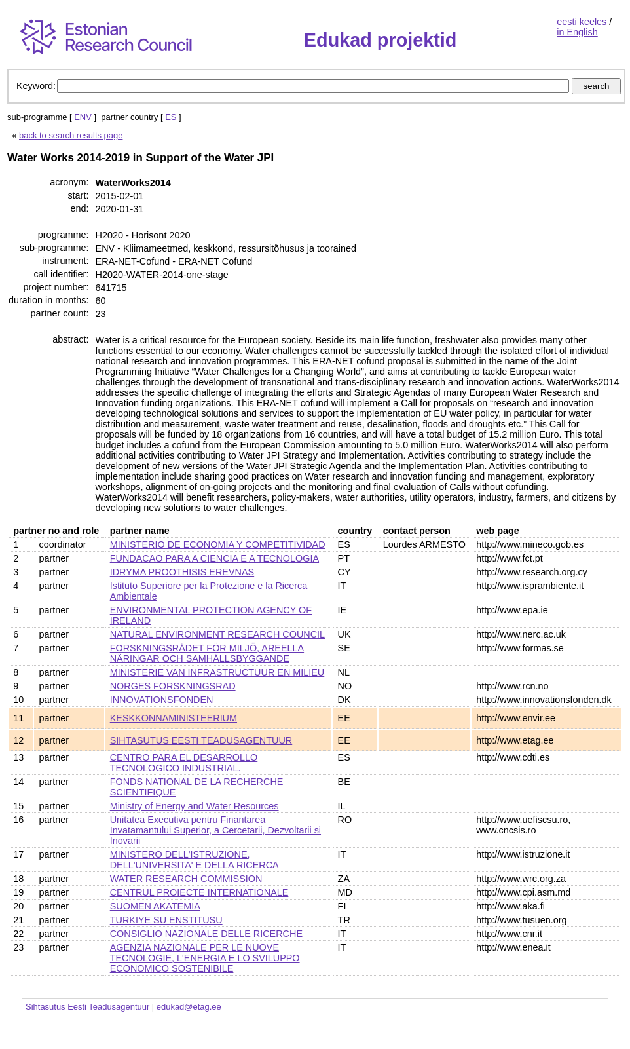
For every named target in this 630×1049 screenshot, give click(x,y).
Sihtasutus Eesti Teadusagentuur (87, 1007)
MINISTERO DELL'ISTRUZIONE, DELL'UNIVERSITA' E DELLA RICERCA (194, 859)
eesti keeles (581, 21)
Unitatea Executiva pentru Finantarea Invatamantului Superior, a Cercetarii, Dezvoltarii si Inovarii (215, 830)
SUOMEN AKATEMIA (155, 906)
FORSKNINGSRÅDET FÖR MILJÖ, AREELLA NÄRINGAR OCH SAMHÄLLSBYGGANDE (207, 653)
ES (170, 117)
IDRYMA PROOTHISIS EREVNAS (182, 572)
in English (577, 32)
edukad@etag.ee (189, 1007)
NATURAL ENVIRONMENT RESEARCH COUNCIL (217, 634)
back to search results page (70, 135)
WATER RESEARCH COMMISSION (186, 878)
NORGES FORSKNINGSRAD (173, 686)
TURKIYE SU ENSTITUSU (166, 920)
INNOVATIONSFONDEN (161, 700)
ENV (83, 117)
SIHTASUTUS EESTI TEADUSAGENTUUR (201, 740)
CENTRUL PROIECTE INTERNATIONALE (199, 892)
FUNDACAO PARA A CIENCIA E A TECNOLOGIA (214, 558)
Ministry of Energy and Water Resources (194, 806)
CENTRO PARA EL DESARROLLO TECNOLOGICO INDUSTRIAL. (184, 762)
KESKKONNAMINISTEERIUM (173, 718)
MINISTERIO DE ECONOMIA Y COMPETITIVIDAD (217, 544)
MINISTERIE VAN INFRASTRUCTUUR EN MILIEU (217, 672)
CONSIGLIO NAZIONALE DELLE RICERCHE (206, 933)
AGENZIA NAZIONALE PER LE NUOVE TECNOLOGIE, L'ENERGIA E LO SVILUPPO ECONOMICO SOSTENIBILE (205, 958)
